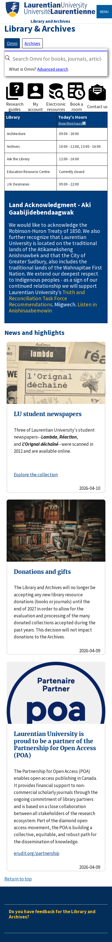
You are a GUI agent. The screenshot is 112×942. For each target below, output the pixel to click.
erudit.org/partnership (36, 853)
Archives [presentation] (32, 43)
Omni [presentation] (12, 43)
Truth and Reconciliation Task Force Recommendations (47, 298)
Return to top (18, 879)
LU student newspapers (48, 414)
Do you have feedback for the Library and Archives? (52, 914)
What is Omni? (22, 69)
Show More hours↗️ (72, 123)
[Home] (50, 17)
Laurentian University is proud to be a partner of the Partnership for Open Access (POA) (55, 744)
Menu (104, 11)
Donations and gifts (42, 572)
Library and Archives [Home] (50, 21)
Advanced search (52, 69)
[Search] (7, 58)
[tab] (12, 43)
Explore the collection (36, 475)
